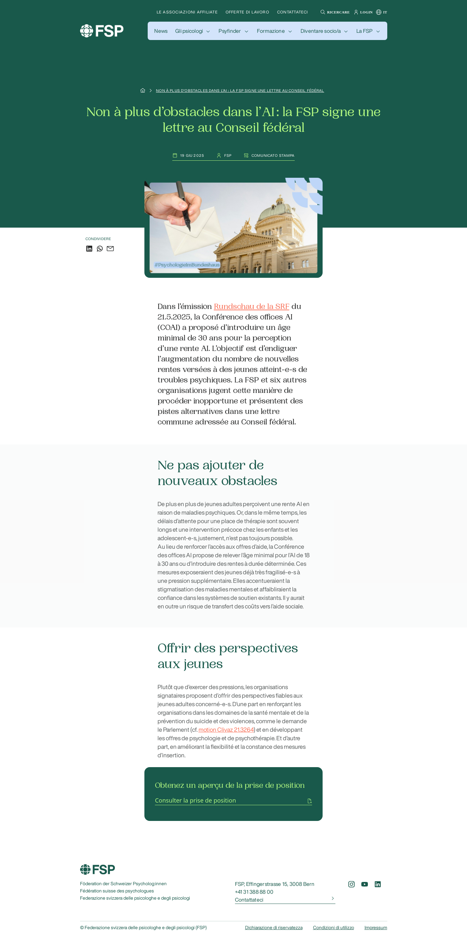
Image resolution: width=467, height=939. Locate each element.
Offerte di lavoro (247, 12)
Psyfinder (230, 30)
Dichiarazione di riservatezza (274, 927)
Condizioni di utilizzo (333, 927)
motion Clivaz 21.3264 (226, 729)
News (160, 30)
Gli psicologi (189, 30)
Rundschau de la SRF (251, 306)
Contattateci (292, 12)
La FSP (364, 30)
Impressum (376, 927)
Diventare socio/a (321, 30)
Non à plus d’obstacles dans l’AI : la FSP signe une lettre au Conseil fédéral (240, 90)
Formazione (271, 30)
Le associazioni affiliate (187, 12)
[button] (334, 12)
